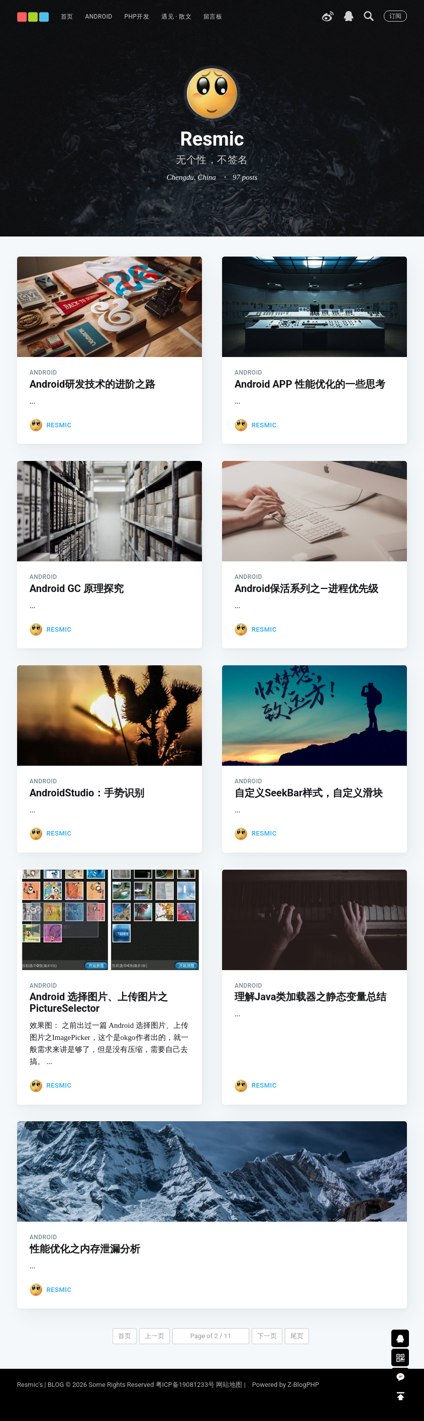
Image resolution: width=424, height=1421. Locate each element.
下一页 (267, 1351)
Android (99, 16)
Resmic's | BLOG (41, 1384)
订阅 (395, 16)
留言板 (212, 16)
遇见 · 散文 (176, 16)
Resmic (58, 425)
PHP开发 (136, 16)
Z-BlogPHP (303, 1384)
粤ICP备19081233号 (185, 1384)
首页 (67, 16)
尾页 (296, 1351)
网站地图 (229, 1384)
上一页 (154, 1351)
